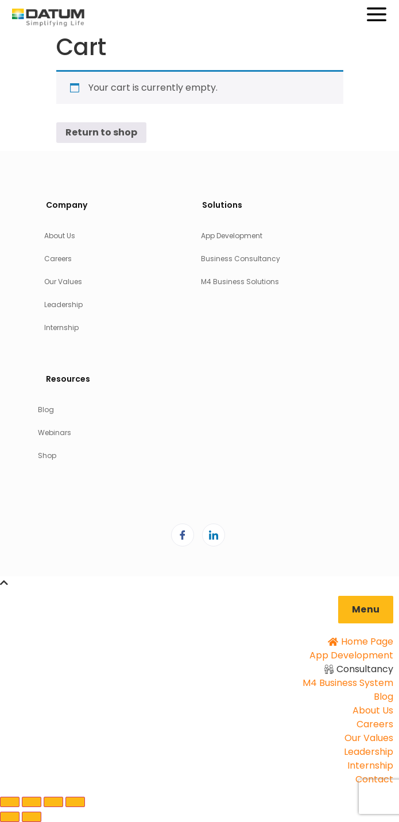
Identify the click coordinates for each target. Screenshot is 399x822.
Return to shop (101, 132)
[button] (365, 609)
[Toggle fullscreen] (31, 802)
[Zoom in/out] (10, 802)
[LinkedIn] (213, 535)
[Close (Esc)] (75, 802)
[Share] (53, 802)
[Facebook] (182, 535)
